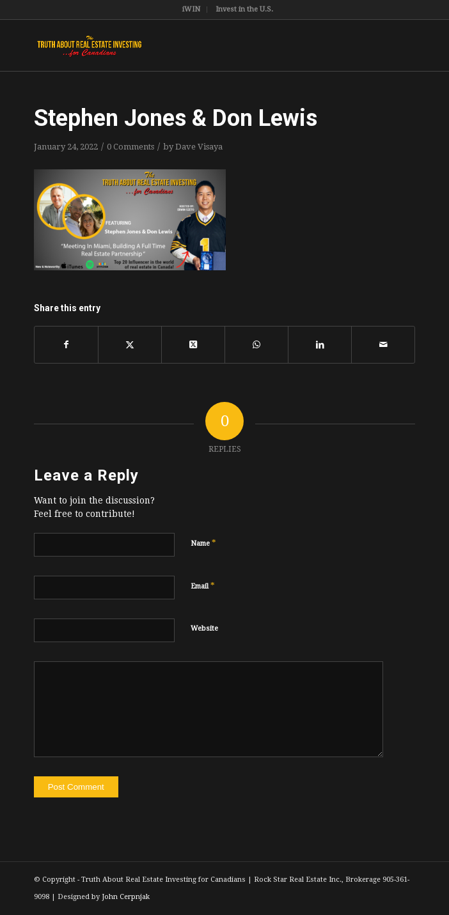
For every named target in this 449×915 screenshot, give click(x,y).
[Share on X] (129, 344)
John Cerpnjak (126, 897)
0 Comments (130, 146)
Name (203, 543)
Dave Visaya (199, 146)
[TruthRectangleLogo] (186, 45)
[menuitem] (191, 9)
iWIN (191, 9)
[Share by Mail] (383, 344)
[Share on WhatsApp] (256, 344)
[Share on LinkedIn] (319, 344)
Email (203, 585)
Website (204, 628)
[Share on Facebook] (66, 344)
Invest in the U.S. (244, 9)
